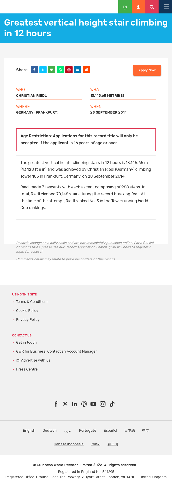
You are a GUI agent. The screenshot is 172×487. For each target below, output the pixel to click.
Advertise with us (35, 360)
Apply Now (147, 70)
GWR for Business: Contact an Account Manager (56, 351)
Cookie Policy (27, 310)
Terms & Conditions (32, 302)
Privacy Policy (28, 319)
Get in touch (26, 342)
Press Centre (27, 369)
